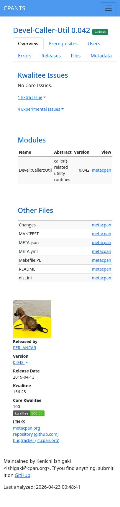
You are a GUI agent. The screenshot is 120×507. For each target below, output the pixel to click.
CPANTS (14, 8)
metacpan (101, 170)
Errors (25, 55)
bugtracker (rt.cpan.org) (36, 440)
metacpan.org (26, 428)
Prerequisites (63, 43)
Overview (28, 43)
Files (75, 55)
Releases (51, 55)
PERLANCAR (24, 347)
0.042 (18, 362)
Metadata (101, 55)
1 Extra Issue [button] (30, 97)
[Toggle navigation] (108, 8)
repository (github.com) (36, 434)
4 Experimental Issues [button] (39, 109)
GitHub (22, 475)
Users (94, 43)
